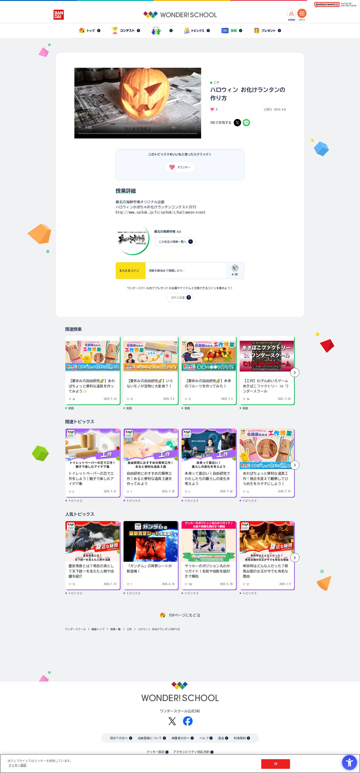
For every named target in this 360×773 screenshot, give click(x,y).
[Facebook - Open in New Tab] (188, 721)
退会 (221, 738)
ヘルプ (203, 738)
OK (275, 763)
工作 (129, 629)
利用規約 (240, 738)
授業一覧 (115, 629)
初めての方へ (119, 738)
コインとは (178, 297)
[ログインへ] (302, 13)
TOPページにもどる (184, 615)
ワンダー (178, 167)
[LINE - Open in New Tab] (246, 122)
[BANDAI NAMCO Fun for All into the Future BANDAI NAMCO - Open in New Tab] (335, 5)
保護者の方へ (181, 738)
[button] (294, 372)
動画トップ (98, 629)
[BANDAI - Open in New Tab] (58, 15)
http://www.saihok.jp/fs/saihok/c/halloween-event (160, 212)
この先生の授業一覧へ (173, 241)
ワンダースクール (75, 629)
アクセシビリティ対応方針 (191, 751)
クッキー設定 (155, 751)
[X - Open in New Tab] (237, 122)
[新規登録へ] (291, 13)
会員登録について (150, 738)
